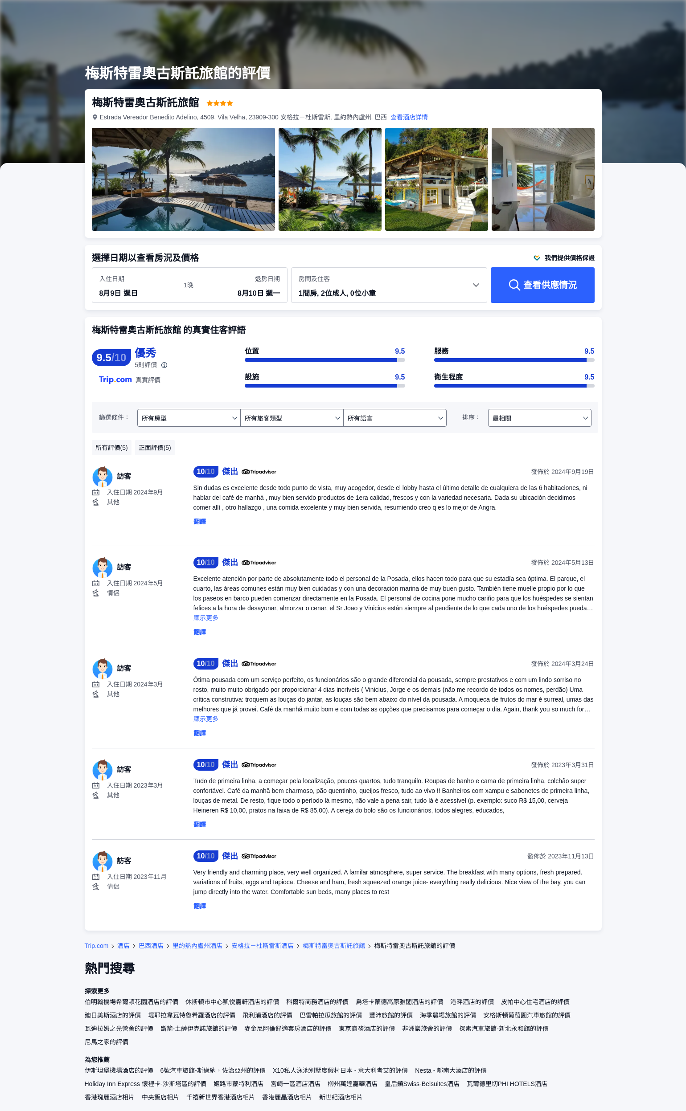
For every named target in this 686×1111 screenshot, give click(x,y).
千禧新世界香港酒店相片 (220, 1097)
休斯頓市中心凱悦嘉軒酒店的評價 (232, 1001)
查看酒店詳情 (409, 117)
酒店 (123, 945)
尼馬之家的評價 (106, 1042)
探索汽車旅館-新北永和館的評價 (504, 1028)
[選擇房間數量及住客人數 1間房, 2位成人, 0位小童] (389, 289)
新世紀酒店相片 (341, 1097)
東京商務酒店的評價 (367, 1028)
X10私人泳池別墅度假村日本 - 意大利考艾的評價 (340, 1070)
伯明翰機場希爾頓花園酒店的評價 (131, 1001)
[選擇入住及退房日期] (136, 285)
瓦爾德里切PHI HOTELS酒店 (507, 1083)
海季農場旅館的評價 (448, 1015)
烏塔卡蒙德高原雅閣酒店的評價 (399, 1001)
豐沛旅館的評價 (391, 1015)
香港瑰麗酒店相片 (110, 1097)
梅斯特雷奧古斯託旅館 (334, 945)
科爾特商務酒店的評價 (317, 1001)
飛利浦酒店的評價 (267, 1015)
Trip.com (97, 945)
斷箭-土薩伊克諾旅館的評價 (199, 1028)
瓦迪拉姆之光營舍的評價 (119, 1028)
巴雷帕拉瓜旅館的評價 (331, 1015)
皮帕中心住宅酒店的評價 (535, 1001)
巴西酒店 (151, 945)
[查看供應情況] (543, 285)
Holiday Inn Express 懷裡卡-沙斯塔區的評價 (145, 1083)
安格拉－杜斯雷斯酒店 (262, 945)
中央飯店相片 (160, 1097)
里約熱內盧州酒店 (197, 945)
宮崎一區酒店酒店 (295, 1083)
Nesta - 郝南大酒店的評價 (451, 1070)
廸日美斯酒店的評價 (113, 1015)
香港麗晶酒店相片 (287, 1097)
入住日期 (111, 278)
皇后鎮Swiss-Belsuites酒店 (422, 1083)
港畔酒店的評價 (472, 1001)
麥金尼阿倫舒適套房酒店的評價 (288, 1028)
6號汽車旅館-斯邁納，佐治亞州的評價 (213, 1070)
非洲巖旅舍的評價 (427, 1028)
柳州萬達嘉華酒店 (353, 1083)
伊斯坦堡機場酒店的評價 (119, 1070)
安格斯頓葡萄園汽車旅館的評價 (527, 1015)
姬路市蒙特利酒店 (238, 1083)
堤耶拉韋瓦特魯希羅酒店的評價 (191, 1015)
